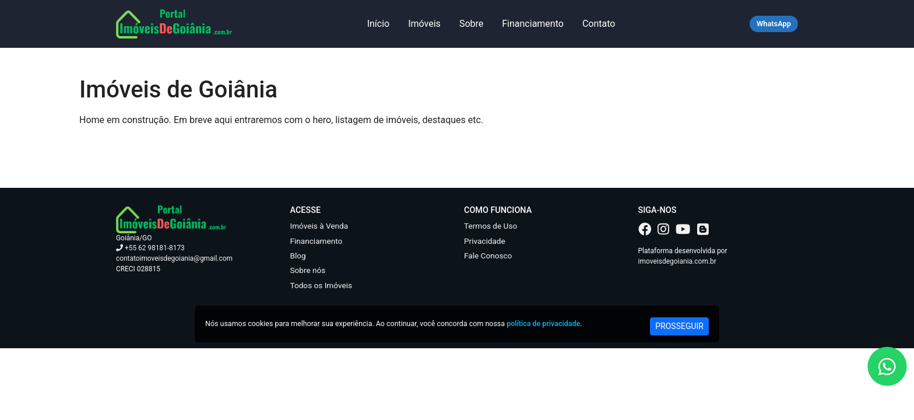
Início (378, 23)
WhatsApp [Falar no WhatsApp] (774, 23)
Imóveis (424, 23)
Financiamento (533, 23)
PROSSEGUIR (679, 326)
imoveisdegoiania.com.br (677, 261)
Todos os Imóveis (321, 285)
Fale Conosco (488, 255)
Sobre (471, 23)
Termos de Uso (490, 225)
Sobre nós (308, 270)
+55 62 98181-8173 (150, 248)
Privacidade (484, 241)
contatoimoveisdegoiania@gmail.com (174, 258)
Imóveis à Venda (319, 225)
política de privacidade (543, 323)
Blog (298, 255)
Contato (599, 23)
